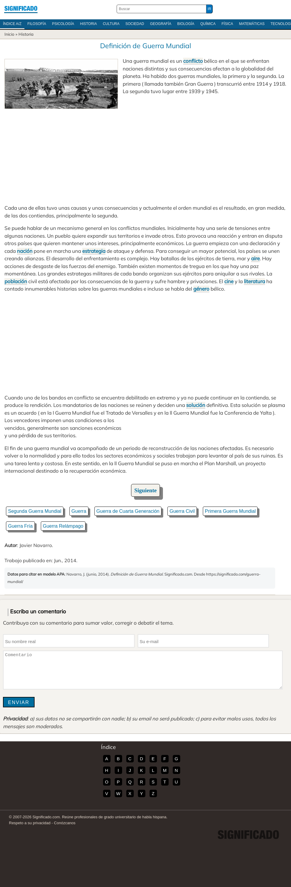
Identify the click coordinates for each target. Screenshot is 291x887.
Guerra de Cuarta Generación (128, 511)
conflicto (193, 61)
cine (229, 281)
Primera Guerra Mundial (230, 511)
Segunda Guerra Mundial (34, 511)
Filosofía (36, 24)
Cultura (111, 24)
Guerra (78, 511)
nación (24, 251)
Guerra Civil (181, 511)
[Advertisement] (145, 153)
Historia (88, 24)
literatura (254, 281)
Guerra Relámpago (63, 526)
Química (207, 24)
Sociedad (134, 24)
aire (255, 258)
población (15, 281)
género (201, 289)
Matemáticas (251, 24)
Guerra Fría (20, 526)
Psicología (63, 24)
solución (195, 405)
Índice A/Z (12, 24)
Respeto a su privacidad (29, 823)
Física (227, 24)
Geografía (160, 24)
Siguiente (145, 490)
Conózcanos (64, 823)
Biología (185, 24)
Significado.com (21, 9)
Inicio (9, 34)
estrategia (93, 251)
